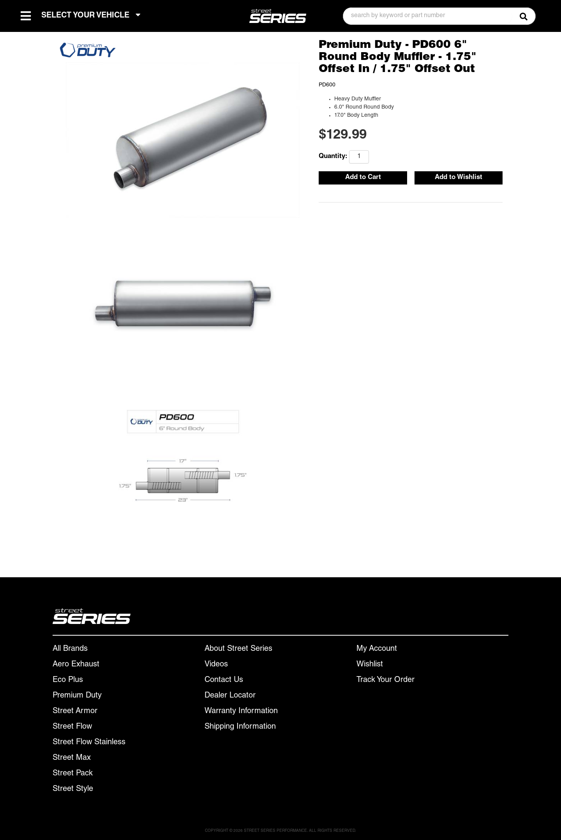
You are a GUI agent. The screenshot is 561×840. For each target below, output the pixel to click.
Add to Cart (363, 177)
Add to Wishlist (458, 177)
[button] (439, 16)
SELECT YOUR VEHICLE (91, 15)
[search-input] (427, 16)
